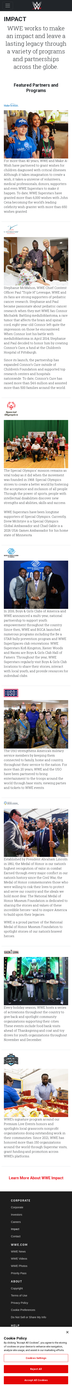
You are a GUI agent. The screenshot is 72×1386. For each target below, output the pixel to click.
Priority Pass (18, 1273)
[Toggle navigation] (7, 5)
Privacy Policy (19, 1302)
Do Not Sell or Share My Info (28, 1317)
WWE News (18, 1251)
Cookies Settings (36, 1360)
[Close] (67, 1335)
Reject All (36, 1371)
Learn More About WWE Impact (36, 1178)
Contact (16, 1236)
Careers (16, 1221)
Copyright (17, 1288)
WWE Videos (19, 1258)
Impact (15, 1229)
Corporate (17, 1207)
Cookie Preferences (23, 1309)
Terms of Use (19, 1295)
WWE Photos (19, 1265)
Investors (16, 1214)
